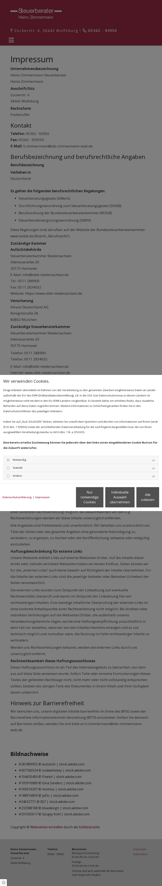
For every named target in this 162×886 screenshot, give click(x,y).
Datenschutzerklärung (17, 486)
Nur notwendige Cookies (62, 500)
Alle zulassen (141, 500)
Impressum (42, 486)
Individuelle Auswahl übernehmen (102, 500)
